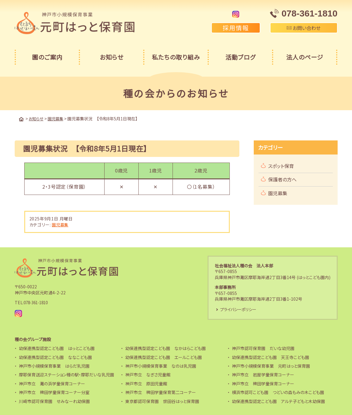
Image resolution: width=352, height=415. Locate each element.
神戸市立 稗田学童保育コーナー (263, 384)
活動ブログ (240, 57)
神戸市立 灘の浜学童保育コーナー (52, 384)
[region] (127, 180)
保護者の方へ (282, 179)
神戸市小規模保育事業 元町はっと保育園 (271, 366)
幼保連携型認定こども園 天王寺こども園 (270, 357)
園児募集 (61, 224)
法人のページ (304, 57)
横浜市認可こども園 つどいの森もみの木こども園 (278, 392)
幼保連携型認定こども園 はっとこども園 (57, 348)
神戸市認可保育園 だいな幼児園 (263, 348)
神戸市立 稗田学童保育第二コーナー (160, 392)
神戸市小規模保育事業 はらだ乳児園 (54, 366)
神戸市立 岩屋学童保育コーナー (263, 375)
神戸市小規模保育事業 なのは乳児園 (160, 366)
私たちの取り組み (176, 57)
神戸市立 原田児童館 (146, 384)
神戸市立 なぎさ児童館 (147, 375)
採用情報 (236, 27)
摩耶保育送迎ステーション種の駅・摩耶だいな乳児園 (66, 375)
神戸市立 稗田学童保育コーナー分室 (54, 392)
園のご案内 (47, 57)
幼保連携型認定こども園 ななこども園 (55, 357)
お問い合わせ (304, 27)
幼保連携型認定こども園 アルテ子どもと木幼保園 (278, 401)
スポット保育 (281, 165)
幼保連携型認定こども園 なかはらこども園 (165, 348)
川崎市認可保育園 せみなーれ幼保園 (54, 401)
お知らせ (111, 57)
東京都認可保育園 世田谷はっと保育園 (162, 401)
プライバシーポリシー (239, 309)
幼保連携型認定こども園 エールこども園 (163, 357)
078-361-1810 (37, 302)
